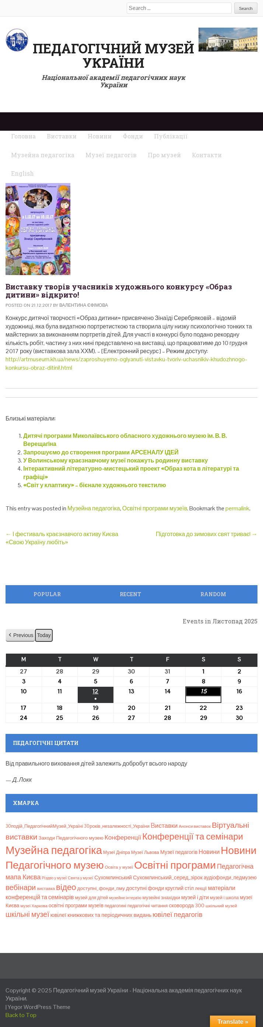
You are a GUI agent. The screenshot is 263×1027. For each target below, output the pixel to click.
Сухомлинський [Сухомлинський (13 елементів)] (113, 877)
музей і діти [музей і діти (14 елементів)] (195, 897)
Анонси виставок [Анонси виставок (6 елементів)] (195, 826)
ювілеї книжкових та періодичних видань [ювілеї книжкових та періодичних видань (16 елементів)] (101, 914)
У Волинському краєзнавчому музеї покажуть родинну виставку (115, 460)
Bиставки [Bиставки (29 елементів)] (164, 826)
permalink (237, 508)
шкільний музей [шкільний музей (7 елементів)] (221, 905)
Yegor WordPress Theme (39, 1007)
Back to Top (21, 1015)
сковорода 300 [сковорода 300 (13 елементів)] (186, 905)
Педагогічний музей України (113, 55)
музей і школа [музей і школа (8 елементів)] (224, 898)
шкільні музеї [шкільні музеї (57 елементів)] (27, 914)
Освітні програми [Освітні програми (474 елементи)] (175, 865)
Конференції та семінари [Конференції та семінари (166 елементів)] (192, 836)
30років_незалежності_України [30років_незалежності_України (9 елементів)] (117, 826)
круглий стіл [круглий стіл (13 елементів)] (179, 888)
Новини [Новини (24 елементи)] (209, 852)
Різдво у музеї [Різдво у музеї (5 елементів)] (54, 877)
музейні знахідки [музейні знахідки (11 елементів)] (161, 897)
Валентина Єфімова (83, 305)
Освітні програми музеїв (154, 508)
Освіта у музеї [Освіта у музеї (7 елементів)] (119, 867)
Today (43, 635)
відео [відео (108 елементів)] (66, 887)
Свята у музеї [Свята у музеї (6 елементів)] (80, 877)
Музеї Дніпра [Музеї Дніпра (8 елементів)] (116, 852)
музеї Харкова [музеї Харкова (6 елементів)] (34, 905)
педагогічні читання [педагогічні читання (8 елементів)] (147, 906)
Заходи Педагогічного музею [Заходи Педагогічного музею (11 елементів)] (71, 838)
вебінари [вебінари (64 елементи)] (21, 887)
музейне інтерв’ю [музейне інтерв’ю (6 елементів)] (125, 897)
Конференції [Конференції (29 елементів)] (123, 837)
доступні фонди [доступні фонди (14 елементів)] (145, 888)
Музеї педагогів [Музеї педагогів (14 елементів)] (178, 852)
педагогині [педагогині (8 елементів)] (115, 906)
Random (213, 594)
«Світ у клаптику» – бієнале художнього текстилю (94, 485)
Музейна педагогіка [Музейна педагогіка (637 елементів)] (54, 850)
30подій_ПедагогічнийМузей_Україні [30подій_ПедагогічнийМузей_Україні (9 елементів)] (44, 826)
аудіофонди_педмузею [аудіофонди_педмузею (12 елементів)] (230, 877)
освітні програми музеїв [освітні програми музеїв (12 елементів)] (76, 905)
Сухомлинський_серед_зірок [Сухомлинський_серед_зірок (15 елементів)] (168, 877)
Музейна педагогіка (93, 508)
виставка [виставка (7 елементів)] (46, 888)
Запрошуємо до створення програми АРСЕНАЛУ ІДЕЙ (101, 452)
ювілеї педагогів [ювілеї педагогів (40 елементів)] (177, 914)
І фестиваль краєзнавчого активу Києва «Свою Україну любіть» (62, 538)
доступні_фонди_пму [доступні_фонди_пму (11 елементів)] (101, 888)
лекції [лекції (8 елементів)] (201, 888)
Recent (130, 594)
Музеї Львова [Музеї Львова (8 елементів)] (145, 852)
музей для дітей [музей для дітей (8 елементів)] (91, 898)
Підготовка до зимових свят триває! (206, 534)
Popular (47, 594)
